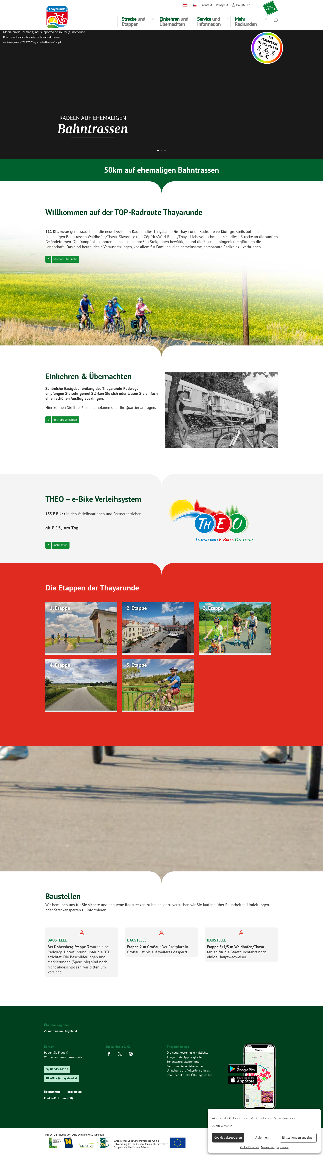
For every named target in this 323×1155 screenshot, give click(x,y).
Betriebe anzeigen (65, 420)
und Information (209, 21)
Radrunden (246, 21)
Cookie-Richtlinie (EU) (58, 1098)
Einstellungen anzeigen (298, 1137)
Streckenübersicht (65, 259)
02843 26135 (59, 1069)
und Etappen (133, 21)
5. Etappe (136, 665)
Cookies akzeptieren (228, 1137)
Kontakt (206, 5)
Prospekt (222, 5)
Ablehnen (262, 1137)
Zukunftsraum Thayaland (60, 1031)
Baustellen (243, 5)
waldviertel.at (270, 5)
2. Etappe (136, 608)
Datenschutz (268, 1147)
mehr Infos (60, 545)
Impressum (283, 1147)
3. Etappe (213, 608)
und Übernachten (173, 21)
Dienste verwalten (222, 1125)
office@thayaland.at (63, 1078)
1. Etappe (60, 608)
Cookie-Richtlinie (249, 1147)
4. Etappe (60, 665)
